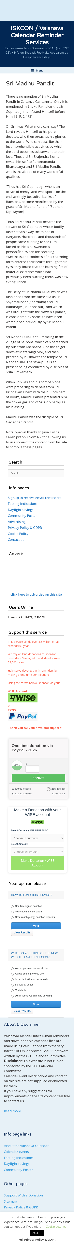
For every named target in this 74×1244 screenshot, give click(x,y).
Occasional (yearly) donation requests (33, 917)
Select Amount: (19, 844)
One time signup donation (26, 906)
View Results (22, 932)
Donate (38, 778)
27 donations (58, 793)
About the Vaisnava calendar (26, 1145)
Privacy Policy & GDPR (25, 527)
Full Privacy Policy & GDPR (37, 1239)
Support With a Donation (23, 1195)
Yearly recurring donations (26, 911)
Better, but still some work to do (29, 979)
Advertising (17, 521)
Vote (36, 925)
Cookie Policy (18, 533)
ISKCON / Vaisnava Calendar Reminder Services (37, 35)
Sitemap (10, 1201)
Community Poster (22, 515)
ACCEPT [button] (37, 1233)
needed (21, 788)
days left (58, 788)
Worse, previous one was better (29, 968)
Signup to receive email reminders (34, 497)
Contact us (16, 539)
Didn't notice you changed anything (31, 995)
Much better (19, 990)
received (22, 793)
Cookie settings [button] (56, 1226)
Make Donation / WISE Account (37, 862)
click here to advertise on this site (36, 594)
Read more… (14, 1111)
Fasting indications (22, 503)
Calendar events (16, 1151)
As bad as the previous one (27, 973)
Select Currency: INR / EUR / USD (29, 830)
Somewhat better (22, 984)
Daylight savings (21, 509)
